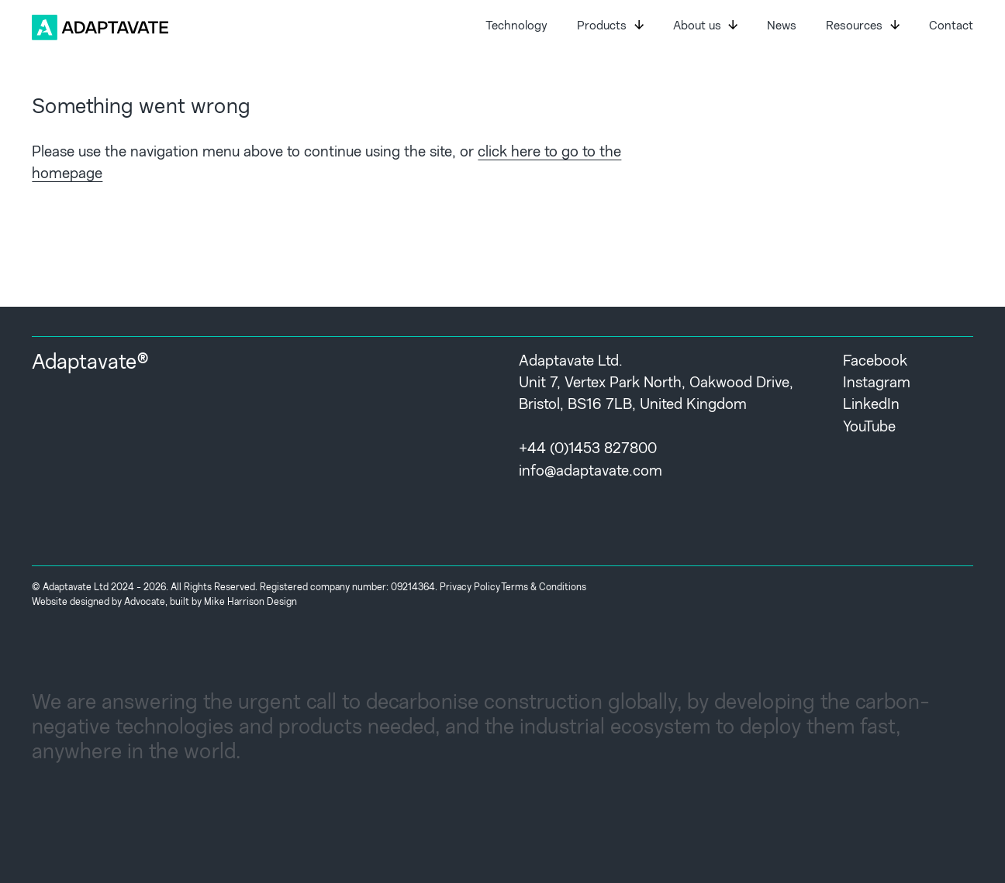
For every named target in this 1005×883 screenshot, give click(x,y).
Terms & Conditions (543, 588)
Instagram (876, 383)
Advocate (144, 602)
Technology (516, 27)
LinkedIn (871, 405)
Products (610, 26)
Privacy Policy (470, 588)
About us (705, 26)
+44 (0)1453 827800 (588, 449)
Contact (951, 27)
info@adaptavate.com (590, 472)
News (781, 27)
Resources (862, 26)
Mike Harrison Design (250, 602)
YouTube (869, 428)
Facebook (875, 362)
